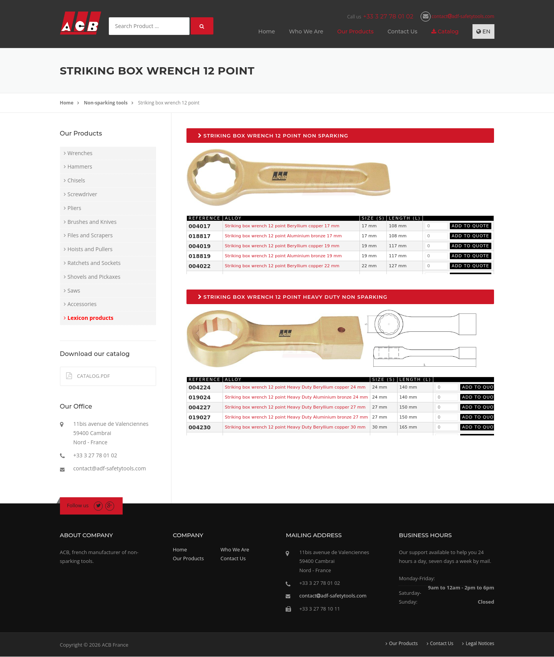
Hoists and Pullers (90, 249)
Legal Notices (480, 643)
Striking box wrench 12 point (169, 102)
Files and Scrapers (90, 235)
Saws (74, 290)
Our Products (355, 31)
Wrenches (80, 153)
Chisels (76, 180)
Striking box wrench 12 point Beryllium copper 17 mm (282, 225)
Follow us (78, 505)
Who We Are (306, 31)
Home (266, 31)
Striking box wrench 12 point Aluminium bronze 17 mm (283, 235)
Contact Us (403, 31)
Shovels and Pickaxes (94, 276)
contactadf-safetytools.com (457, 16)
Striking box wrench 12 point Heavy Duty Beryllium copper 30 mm (295, 427)
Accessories (82, 304)
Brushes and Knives (92, 221)
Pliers (75, 208)
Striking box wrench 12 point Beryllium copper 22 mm (282, 265)
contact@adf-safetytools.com (109, 468)
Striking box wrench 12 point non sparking (273, 135)
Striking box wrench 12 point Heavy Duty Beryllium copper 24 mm (295, 387)
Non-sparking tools (106, 102)
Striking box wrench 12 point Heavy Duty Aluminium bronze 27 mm (296, 417)
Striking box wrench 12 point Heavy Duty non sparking (293, 297)
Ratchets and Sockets (94, 262)
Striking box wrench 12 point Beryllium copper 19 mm (282, 245)
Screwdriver (82, 194)
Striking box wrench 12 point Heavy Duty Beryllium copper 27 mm (295, 407)
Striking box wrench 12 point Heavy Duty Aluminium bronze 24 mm (296, 397)
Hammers (80, 166)
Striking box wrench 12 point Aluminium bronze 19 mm (283, 255)
